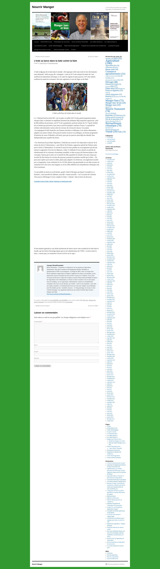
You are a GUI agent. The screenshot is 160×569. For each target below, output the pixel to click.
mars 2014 (109, 371)
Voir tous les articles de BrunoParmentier (59, 294)
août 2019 (109, 264)
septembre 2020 (111, 242)
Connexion (110, 553)
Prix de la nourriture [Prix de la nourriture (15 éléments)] (114, 119)
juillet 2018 (110, 284)
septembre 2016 (111, 317)
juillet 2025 (110, 165)
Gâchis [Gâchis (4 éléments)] (108, 92)
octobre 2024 (110, 176)
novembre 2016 (111, 314)
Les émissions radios (40, 45)
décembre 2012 (111, 397)
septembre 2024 (111, 178)
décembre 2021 (111, 226)
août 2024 (109, 180)
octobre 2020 (110, 240)
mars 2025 (109, 170)
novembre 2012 (111, 398)
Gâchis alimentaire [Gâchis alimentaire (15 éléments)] (114, 94)
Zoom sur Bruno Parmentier (80, 42)
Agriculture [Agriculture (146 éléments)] (112, 62)
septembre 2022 (111, 209)
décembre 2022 (111, 203)
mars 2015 (109, 349)
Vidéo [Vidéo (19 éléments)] (122, 132)
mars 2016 (109, 327)
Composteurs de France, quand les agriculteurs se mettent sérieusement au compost (116, 492)
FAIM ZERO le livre (46, 42)
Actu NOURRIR (63, 300)
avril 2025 (109, 169)
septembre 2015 (111, 338)
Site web (36, 358)
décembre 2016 (111, 312)
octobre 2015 (110, 336)
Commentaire (38, 321)
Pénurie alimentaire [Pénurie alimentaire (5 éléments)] (111, 121)
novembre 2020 (111, 238)
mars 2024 (109, 185)
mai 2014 (109, 367)
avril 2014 (109, 369)
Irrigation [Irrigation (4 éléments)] (118, 96)
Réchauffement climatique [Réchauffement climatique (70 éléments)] (113, 124)
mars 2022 (109, 220)
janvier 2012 (110, 417)
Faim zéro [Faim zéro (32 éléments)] (112, 88)
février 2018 (110, 294)
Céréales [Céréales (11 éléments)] (110, 78)
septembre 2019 (111, 262)
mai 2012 (109, 409)
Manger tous (92, 300)
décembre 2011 (111, 419)
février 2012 (110, 415)
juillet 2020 (110, 244)
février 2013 (110, 393)
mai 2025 (109, 167)
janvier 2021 (110, 237)
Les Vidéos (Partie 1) (96, 42)
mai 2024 (109, 181)
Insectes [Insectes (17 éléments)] (110, 96)
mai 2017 (109, 306)
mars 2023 (109, 198)
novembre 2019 (111, 259)
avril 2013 (109, 391)
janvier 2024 (110, 189)
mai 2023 (109, 196)
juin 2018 (109, 286)
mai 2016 (109, 323)
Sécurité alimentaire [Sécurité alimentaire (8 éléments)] (112, 129)
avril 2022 (109, 218)
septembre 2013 (111, 382)
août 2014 (109, 362)
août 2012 (109, 404)
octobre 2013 (110, 380)
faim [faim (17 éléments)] (114, 86)
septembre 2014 (111, 360)
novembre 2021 (111, 227)
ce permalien (68, 302)
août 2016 (109, 319)
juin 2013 (109, 387)
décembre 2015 (111, 332)
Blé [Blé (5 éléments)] (116, 67)
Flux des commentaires (112, 557)
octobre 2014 (110, 358)
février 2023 (110, 200)
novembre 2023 (111, 191)
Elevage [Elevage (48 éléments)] (112, 82)
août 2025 (109, 163)
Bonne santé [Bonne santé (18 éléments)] (112, 69)
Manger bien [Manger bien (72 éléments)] (115, 100)
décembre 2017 (111, 297)
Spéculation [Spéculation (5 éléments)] (109, 128)
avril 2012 (109, 411)
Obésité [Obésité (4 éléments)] (108, 113)
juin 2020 (109, 246)
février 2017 (110, 310)
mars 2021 (109, 235)
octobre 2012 (110, 400)
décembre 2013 (111, 376)
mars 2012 (109, 413)
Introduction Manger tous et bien (117, 441)
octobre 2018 (110, 279)
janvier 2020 (110, 255)
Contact (73, 49)
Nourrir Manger (43, 7)
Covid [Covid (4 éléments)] (115, 76)
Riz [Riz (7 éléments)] (119, 121)
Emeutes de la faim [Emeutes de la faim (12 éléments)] (113, 84)
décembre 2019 (111, 257)
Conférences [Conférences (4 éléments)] (109, 76)
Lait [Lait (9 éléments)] (123, 96)
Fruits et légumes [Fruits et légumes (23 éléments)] (114, 90)
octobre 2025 (110, 161)
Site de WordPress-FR (112, 558)
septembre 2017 (111, 301)
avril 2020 (109, 249)
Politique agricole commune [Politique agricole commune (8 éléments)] (114, 117)
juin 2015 (109, 343)
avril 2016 (109, 325)
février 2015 (110, 351)
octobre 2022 (110, 207)
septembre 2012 (111, 402)
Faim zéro (85, 300)
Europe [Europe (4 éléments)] (108, 86)
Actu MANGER (54, 300)
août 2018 (109, 283)
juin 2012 (109, 408)
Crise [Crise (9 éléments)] (120, 76)
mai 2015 (109, 345)
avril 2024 (109, 183)
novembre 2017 (111, 299)
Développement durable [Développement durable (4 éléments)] (111, 80)
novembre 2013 (111, 378)
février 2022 (110, 222)
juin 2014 (109, 365)
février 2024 (110, 187)
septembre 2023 (111, 192)
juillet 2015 (110, 341)
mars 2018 (109, 292)
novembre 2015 (111, 334)
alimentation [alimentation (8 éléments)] (110, 67)
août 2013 (109, 384)
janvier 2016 (110, 330)
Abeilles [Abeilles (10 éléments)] (110, 58)
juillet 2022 (110, 213)
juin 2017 (109, 305)
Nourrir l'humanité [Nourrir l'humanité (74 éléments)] (115, 110)
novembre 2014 (111, 356)
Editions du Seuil (111, 496)
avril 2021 (109, 233)
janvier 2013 (110, 395)
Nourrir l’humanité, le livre (61, 49)
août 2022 (109, 211)
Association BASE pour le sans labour (116, 479)
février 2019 (110, 273)
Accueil (36, 42)
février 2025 (110, 172)
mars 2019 (109, 271)
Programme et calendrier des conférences (93, 45)
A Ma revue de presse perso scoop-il (116, 463)
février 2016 (110, 329)
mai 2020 (109, 248)
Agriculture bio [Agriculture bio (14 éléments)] (112, 65)
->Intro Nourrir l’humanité (115, 448)
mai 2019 (109, 270)
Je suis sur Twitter (93, 56)
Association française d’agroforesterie (116, 481)
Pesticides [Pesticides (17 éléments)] (111, 115)
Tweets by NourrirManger (112, 154)
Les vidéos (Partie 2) (110, 42)
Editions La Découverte (113, 498)
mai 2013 (109, 389)
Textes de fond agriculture (71, 45)
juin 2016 (109, 321)
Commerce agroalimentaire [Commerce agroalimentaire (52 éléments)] (115, 72)
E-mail (36, 351)
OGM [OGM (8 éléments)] (113, 113)
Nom (35, 345)
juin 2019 (109, 268)
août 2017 (109, 303)
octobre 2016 (110, 316)
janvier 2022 (110, 224)
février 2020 (110, 253)
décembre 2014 (111, 354)
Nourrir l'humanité (39, 302)
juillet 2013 (110, 386)
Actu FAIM (110, 137)
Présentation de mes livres (62, 42)
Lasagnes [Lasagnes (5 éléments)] (109, 98)
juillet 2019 (110, 266)
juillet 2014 (110, 363)
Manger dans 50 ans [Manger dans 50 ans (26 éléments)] (116, 103)
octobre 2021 (110, 229)
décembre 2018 (111, 277)
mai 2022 (109, 216)
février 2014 (110, 373)
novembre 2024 (111, 174)
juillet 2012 (110, 406)
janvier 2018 (110, 295)
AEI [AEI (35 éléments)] (118, 58)
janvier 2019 (110, 275)
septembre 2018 (111, 281)
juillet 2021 (110, 231)
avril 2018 (109, 290)
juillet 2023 (110, 194)
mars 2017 (109, 308)
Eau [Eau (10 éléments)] (120, 80)
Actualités (109, 143)
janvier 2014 (110, 374)
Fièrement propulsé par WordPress (116, 564)
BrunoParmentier (53, 63)
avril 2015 (109, 347)
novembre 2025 (111, 159)
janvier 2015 (110, 352)
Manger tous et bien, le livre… (43, 49)
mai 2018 (109, 288)
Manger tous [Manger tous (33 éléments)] (113, 105)
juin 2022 (109, 214)
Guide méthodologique (55, 45)
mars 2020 (109, 251)
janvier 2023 (110, 202)
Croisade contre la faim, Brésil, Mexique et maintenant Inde (53, 181)
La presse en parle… (114, 45)
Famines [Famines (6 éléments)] (122, 88)
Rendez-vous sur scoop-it (41, 56)
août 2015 (109, 340)
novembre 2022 (111, 205)
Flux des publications (112, 555)
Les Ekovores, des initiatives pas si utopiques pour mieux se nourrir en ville (115, 520)
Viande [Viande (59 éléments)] (111, 131)
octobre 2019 (110, 260)
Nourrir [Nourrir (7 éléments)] (108, 107)
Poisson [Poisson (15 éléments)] (121, 115)
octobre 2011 (110, 420)
